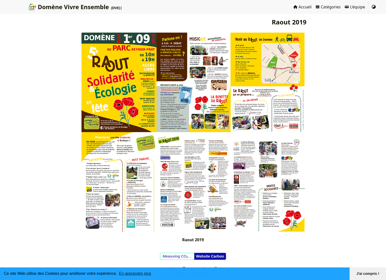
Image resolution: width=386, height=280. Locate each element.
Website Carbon (210, 256)
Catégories (328, 7)
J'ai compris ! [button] (367, 274)
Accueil (302, 7)
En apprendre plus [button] (135, 273)
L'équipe (355, 7)
